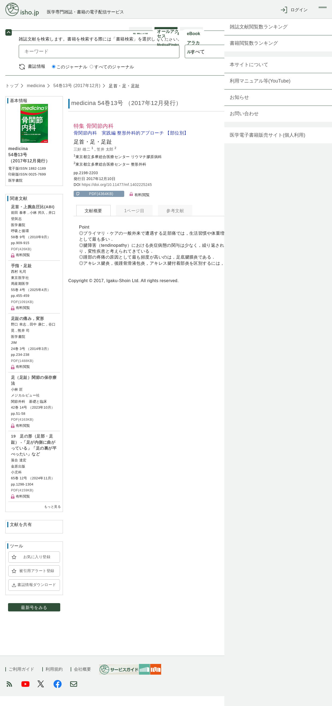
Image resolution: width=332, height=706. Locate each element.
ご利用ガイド (21, 679)
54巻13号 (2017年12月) (76, 95)
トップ (11, 95)
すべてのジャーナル (112, 76)
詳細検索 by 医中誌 (294, 76)
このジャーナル (69, 76)
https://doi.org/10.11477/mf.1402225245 (117, 195)
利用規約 (54, 679)
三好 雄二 (83, 159)
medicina (35, 95)
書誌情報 (37, 76)
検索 (291, 61)
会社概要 (82, 679)
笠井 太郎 (106, 159)
